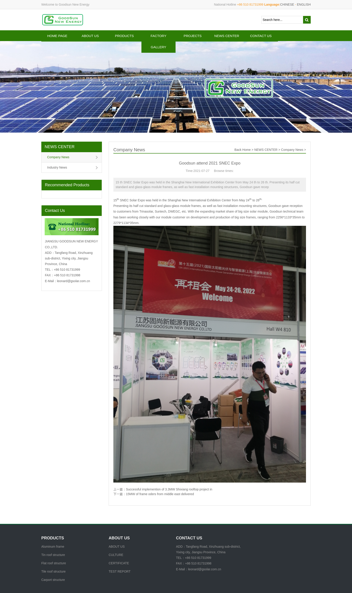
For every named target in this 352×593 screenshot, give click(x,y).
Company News (58, 157)
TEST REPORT (120, 571)
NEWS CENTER (226, 36)
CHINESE (287, 4)
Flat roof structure (53, 563)
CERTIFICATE (119, 563)
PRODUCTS (124, 36)
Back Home (242, 150)
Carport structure (53, 580)
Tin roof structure (53, 555)
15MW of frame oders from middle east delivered (160, 494)
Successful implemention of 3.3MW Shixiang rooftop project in (169, 489)
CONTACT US (261, 36)
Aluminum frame (52, 546)
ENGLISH (304, 4)
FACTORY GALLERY (158, 41)
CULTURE (116, 555)
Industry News (57, 167)
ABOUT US (90, 36)
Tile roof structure (53, 571)
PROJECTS (193, 36)
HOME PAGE (57, 36)
